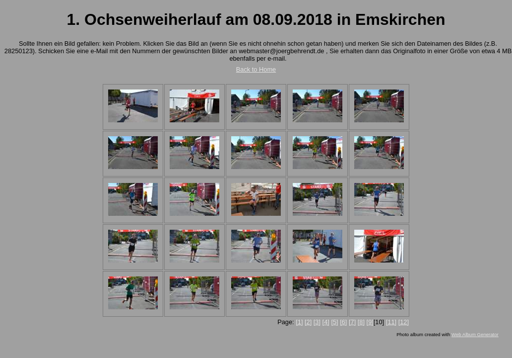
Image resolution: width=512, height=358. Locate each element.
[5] (334, 322)
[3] (317, 322)
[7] (352, 322)
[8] (361, 322)
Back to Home (256, 69)
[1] (299, 322)
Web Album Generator (475, 334)
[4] (325, 322)
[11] (391, 322)
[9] (370, 322)
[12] (403, 322)
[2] (308, 322)
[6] (343, 322)
